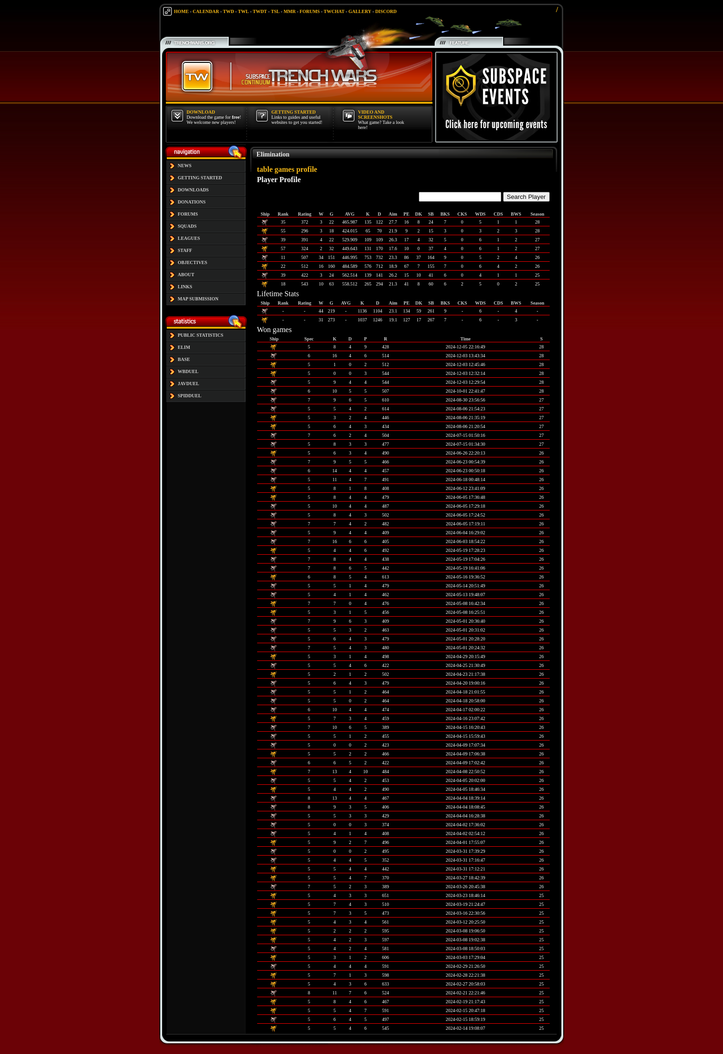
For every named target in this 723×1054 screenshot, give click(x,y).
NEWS (184, 165)
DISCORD (385, 11)
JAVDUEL (188, 383)
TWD (228, 11)
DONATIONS (192, 201)
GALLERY (359, 11)
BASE (184, 359)
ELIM (184, 347)
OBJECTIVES (192, 262)
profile (306, 169)
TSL (275, 11)
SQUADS (187, 226)
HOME (181, 11)
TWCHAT (334, 11)
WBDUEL (188, 371)
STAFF (185, 250)
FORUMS (310, 11)
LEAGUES (189, 238)
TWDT (259, 11)
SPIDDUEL (190, 395)
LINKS (185, 286)
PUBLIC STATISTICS (201, 335)
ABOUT (186, 274)
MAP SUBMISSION (198, 298)
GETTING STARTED (200, 177)
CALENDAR (206, 11)
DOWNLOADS (193, 189)
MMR (290, 11)
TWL (243, 11)
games (284, 169)
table (265, 169)
